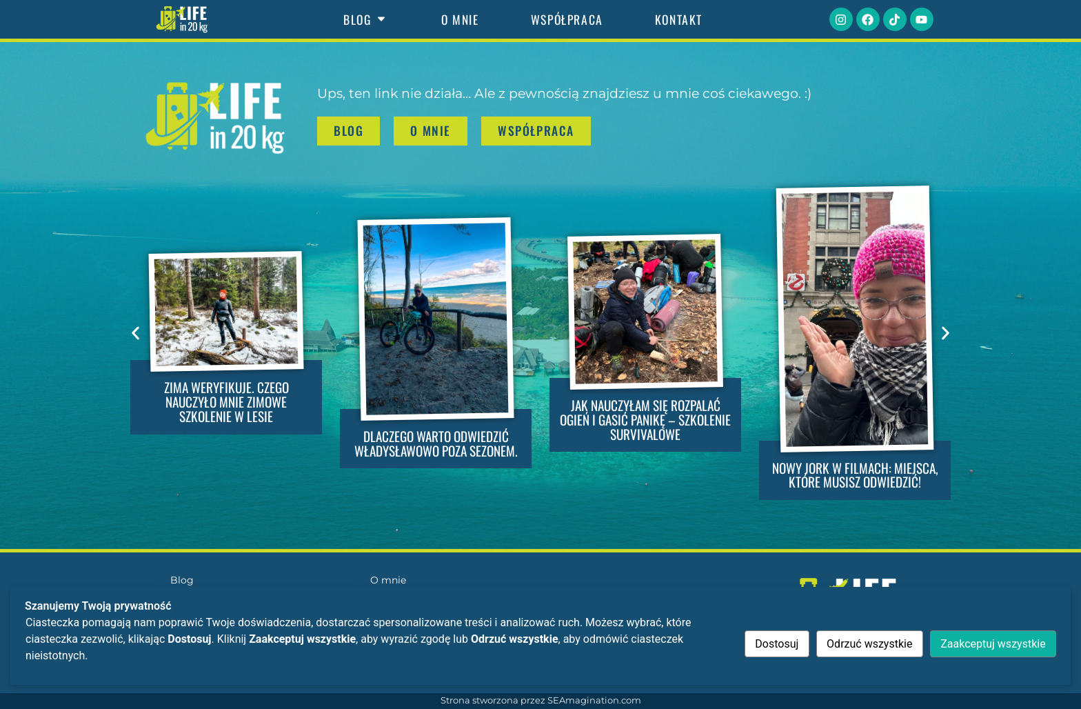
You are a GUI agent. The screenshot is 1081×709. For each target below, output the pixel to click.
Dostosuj (776, 643)
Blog (366, 19)
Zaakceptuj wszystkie (992, 643)
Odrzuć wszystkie (869, 643)
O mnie (460, 19)
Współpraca (567, 19)
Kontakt (679, 19)
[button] (135, 332)
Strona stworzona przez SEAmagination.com (541, 700)
